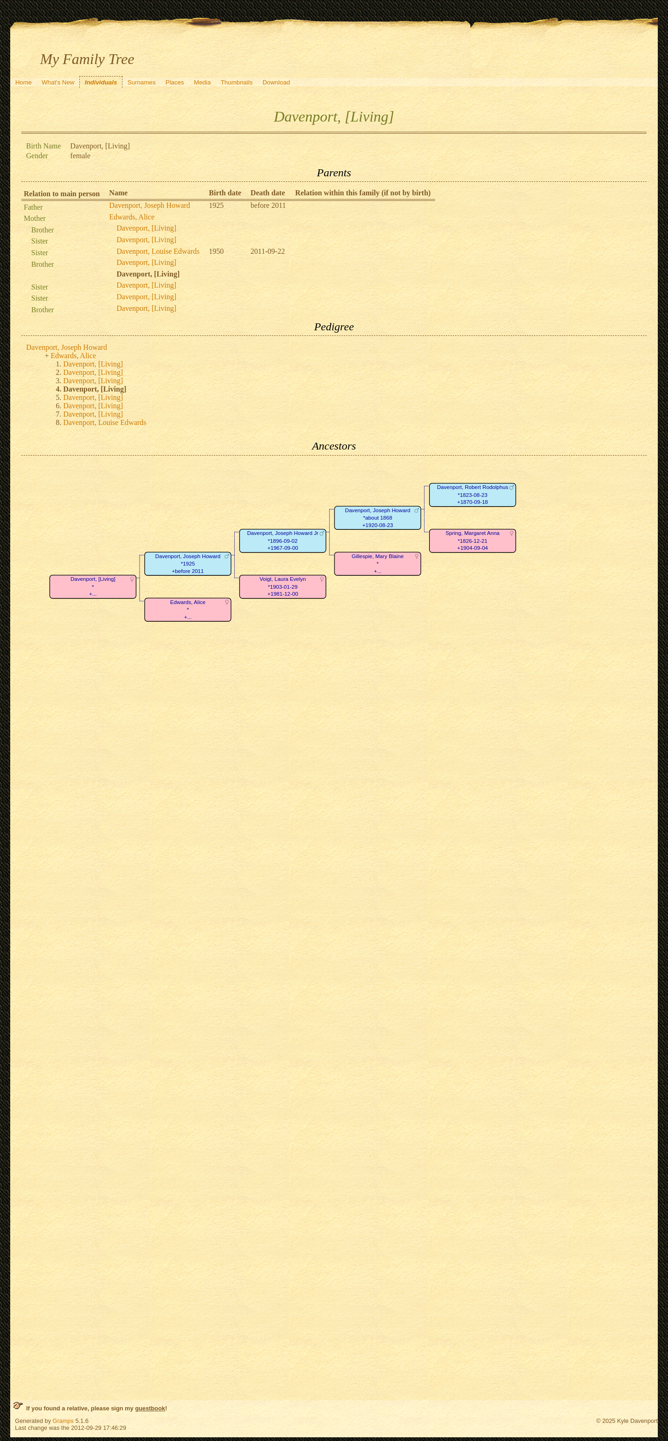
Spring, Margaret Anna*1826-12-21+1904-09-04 (473, 540)
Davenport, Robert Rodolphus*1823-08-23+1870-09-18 (472, 494)
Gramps (63, 1420)
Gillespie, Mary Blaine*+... (378, 563)
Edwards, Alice (131, 217)
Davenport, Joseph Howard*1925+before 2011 (188, 563)
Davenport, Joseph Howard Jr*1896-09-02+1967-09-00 (283, 540)
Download (276, 82)
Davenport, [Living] (146, 228)
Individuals (101, 82)
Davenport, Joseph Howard (149, 205)
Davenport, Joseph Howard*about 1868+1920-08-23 (378, 517)
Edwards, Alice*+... (188, 609)
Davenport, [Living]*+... (93, 586)
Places (175, 82)
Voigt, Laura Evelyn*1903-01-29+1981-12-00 (283, 586)
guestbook (150, 1408)
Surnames (142, 82)
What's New (58, 82)
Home (23, 82)
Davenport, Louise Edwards (157, 251)
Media (202, 82)
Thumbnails (237, 82)
